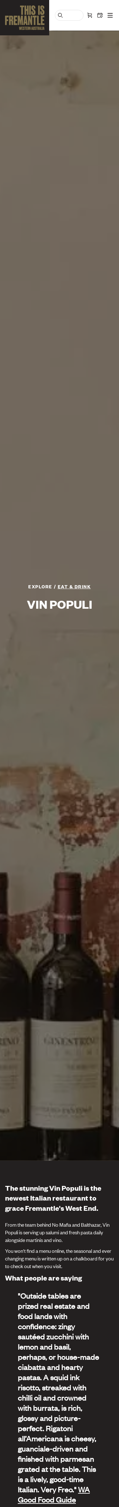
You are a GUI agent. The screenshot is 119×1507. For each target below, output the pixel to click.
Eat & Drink (74, 586)
